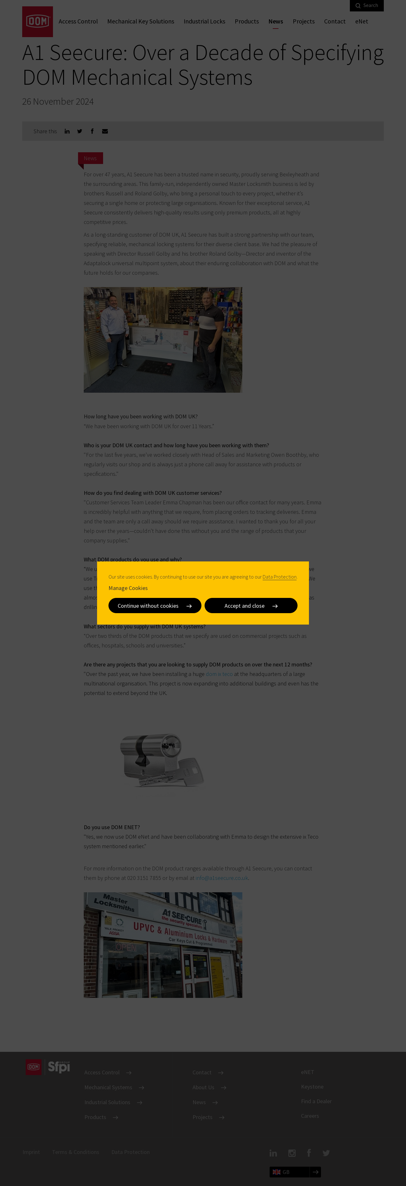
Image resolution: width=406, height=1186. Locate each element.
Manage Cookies (128, 588)
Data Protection (280, 576)
